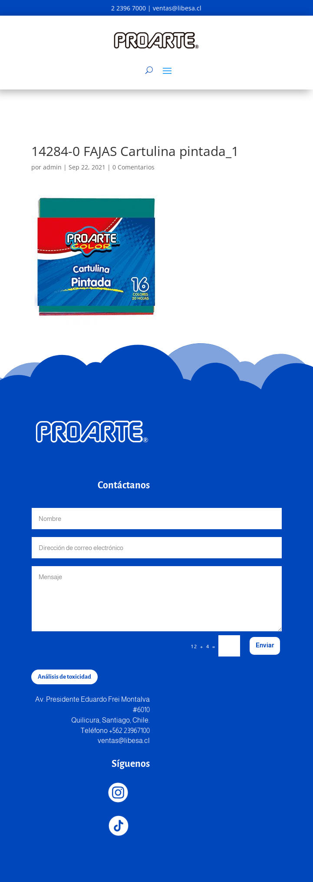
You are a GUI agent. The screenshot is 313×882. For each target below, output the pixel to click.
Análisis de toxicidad (64, 676)
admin (52, 167)
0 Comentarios (133, 167)
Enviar (265, 645)
